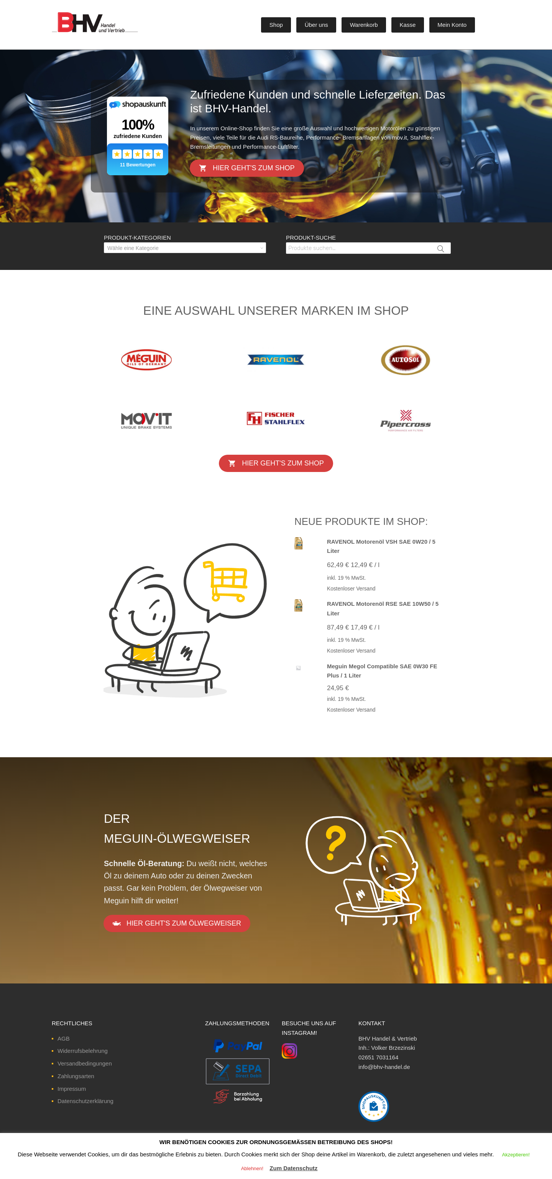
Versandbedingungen (85, 1063)
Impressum (72, 1088)
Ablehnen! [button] (252, 1168)
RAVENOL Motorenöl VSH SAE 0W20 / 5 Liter (381, 546)
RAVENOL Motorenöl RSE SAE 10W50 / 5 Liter (383, 608)
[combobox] (185, 247)
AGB (64, 1038)
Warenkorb (364, 24)
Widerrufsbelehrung (83, 1050)
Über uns (316, 24)
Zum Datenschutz (293, 1168)
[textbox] (185, 248)
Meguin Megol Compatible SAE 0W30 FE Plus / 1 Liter (382, 671)
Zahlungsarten (76, 1076)
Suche (441, 253)
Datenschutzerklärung (85, 1101)
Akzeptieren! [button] (516, 1155)
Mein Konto (452, 24)
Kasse (408, 24)
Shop (276, 24)
